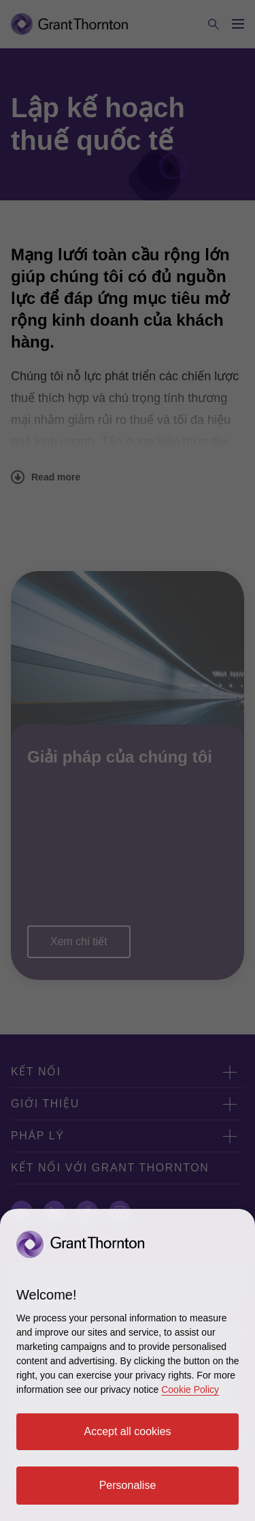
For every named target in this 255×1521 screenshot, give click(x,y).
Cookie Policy (190, 1389)
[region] (127, 1365)
